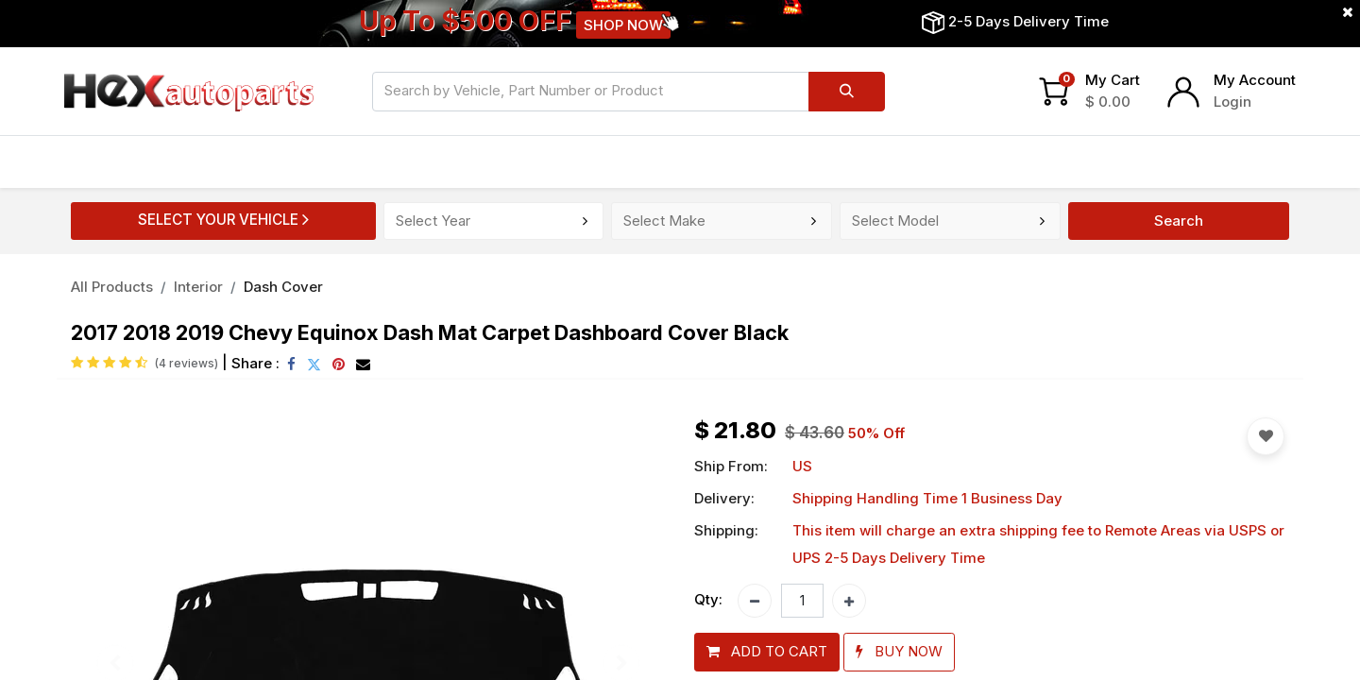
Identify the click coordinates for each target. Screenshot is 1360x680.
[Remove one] (755, 601)
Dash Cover (283, 287)
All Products (112, 287)
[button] (767, 652)
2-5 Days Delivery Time (1028, 21)
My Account (1255, 80)
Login (1232, 101)
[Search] (846, 91)
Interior (198, 287)
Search (1178, 221)
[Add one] (849, 601)
